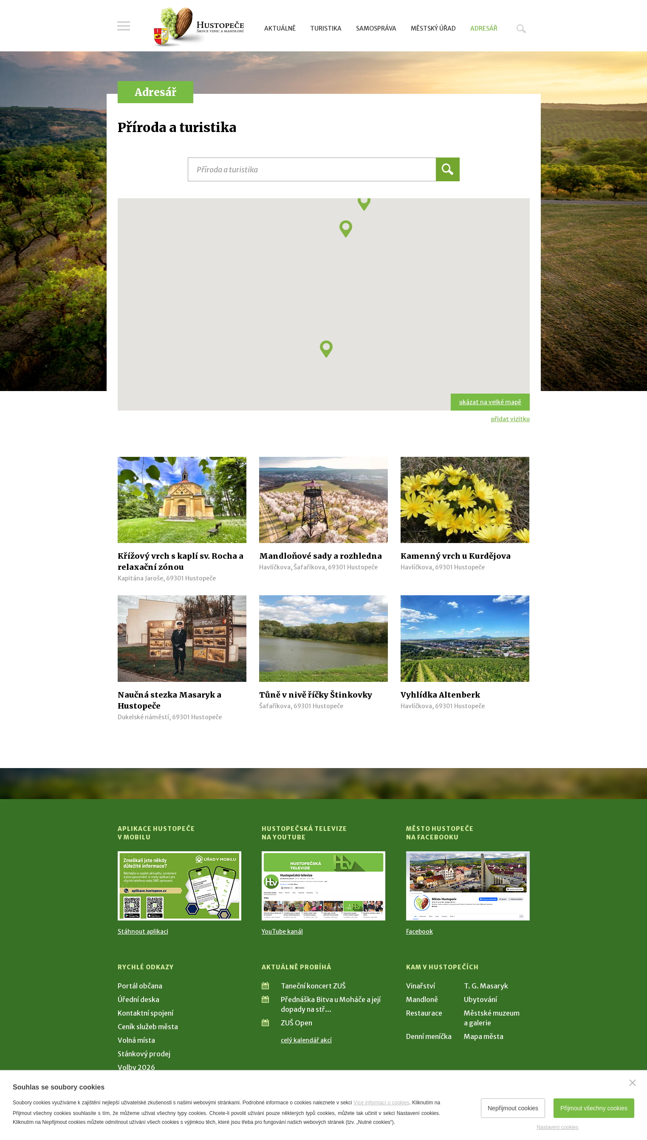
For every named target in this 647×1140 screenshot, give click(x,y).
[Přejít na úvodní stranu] (198, 27)
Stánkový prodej (144, 1054)
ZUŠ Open (296, 1023)
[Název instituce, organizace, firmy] (324, 169)
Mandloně (422, 999)
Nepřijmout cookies (513, 1108)
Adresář (483, 28)
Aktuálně (280, 28)
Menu (124, 26)
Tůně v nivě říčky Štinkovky (315, 695)
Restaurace (424, 1013)
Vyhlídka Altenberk (440, 695)
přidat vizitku (510, 419)
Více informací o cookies (381, 1103)
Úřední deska (138, 999)
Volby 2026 (136, 1067)
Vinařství (420, 986)
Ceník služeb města (148, 1026)
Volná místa (136, 1040)
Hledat (521, 28)
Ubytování (480, 999)
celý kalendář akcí (306, 1040)
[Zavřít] (632, 1083)
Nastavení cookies (557, 1127)
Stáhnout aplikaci (143, 931)
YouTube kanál (282, 931)
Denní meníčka (429, 1036)
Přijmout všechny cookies (593, 1108)
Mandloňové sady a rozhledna (320, 556)
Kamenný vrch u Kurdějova (456, 556)
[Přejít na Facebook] (468, 885)
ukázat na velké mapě (490, 402)
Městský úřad (433, 28)
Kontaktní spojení (145, 1013)
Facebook (419, 931)
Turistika (326, 28)
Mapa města (483, 1036)
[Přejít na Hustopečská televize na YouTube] (323, 885)
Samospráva (376, 28)
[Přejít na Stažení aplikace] (179, 885)
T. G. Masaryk (486, 986)
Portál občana (140, 986)
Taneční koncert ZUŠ (313, 986)
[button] (326, 349)
